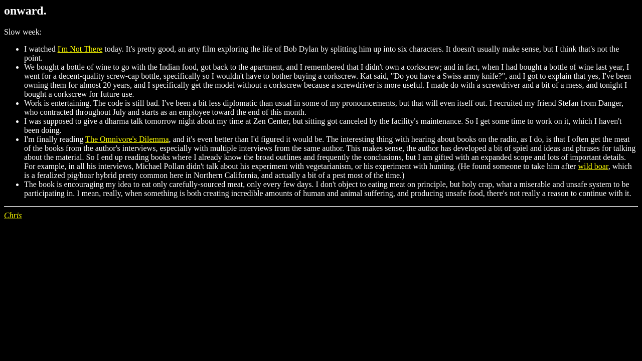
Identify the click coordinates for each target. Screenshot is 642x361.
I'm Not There (80, 49)
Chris (13, 215)
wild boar (593, 166)
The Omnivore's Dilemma (127, 139)
